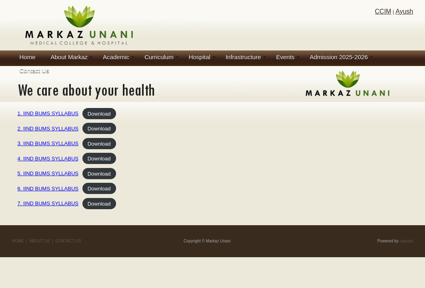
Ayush (404, 11)
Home (28, 57)
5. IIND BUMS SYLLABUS (48, 173)
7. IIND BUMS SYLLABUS (48, 203)
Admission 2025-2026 (339, 57)
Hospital (199, 57)
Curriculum (159, 57)
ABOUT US (40, 241)
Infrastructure (243, 57)
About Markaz (69, 57)
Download (99, 113)
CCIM (383, 11)
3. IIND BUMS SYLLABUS (48, 143)
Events (285, 57)
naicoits (406, 241)
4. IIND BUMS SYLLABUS (48, 159)
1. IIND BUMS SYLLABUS (48, 113)
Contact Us (34, 70)
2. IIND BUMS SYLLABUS (48, 129)
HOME (18, 241)
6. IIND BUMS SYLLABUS (48, 189)
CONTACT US (68, 241)
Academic (116, 57)
